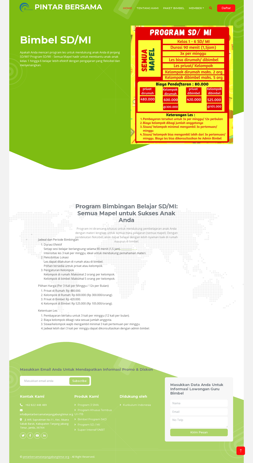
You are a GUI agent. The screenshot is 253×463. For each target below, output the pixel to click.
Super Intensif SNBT (91, 429)
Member (195, 8)
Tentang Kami (147, 8)
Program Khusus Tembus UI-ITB (93, 412)
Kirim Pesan (199, 432)
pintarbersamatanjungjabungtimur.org (46, 456)
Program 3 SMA (88, 405)
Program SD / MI (89, 424)
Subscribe (79, 381)
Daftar (226, 8)
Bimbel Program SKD (92, 419)
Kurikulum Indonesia (137, 405)
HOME (127, 8)
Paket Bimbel (173, 8)
